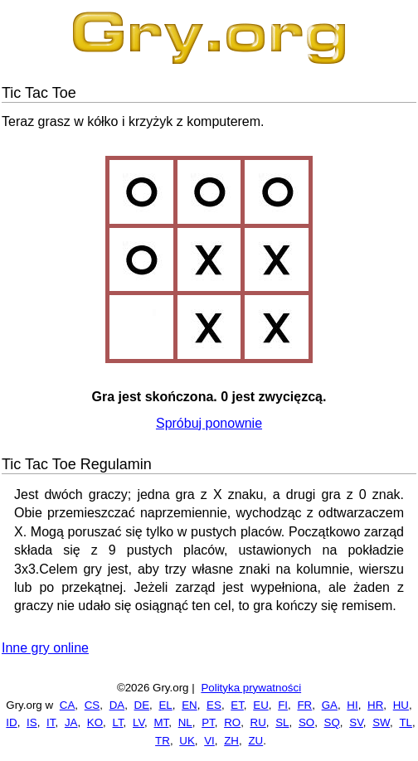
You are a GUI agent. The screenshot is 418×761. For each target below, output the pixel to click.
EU (261, 705)
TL (405, 722)
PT (208, 722)
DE (142, 705)
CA (67, 705)
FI (283, 705)
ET (237, 705)
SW (381, 722)
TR (162, 740)
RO (232, 722)
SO (306, 722)
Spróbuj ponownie (209, 423)
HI (352, 705)
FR (304, 705)
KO (95, 722)
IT (50, 722)
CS (92, 705)
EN (189, 705)
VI (209, 740)
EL (165, 705)
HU (401, 705)
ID (11, 722)
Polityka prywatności (251, 687)
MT (161, 722)
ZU (255, 740)
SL (282, 722)
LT (118, 722)
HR (375, 705)
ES (214, 705)
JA (71, 722)
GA (330, 705)
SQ (332, 722)
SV (356, 722)
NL (185, 722)
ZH (231, 740)
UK (187, 740)
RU (258, 722)
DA (117, 705)
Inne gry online (45, 648)
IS (32, 722)
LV (138, 722)
